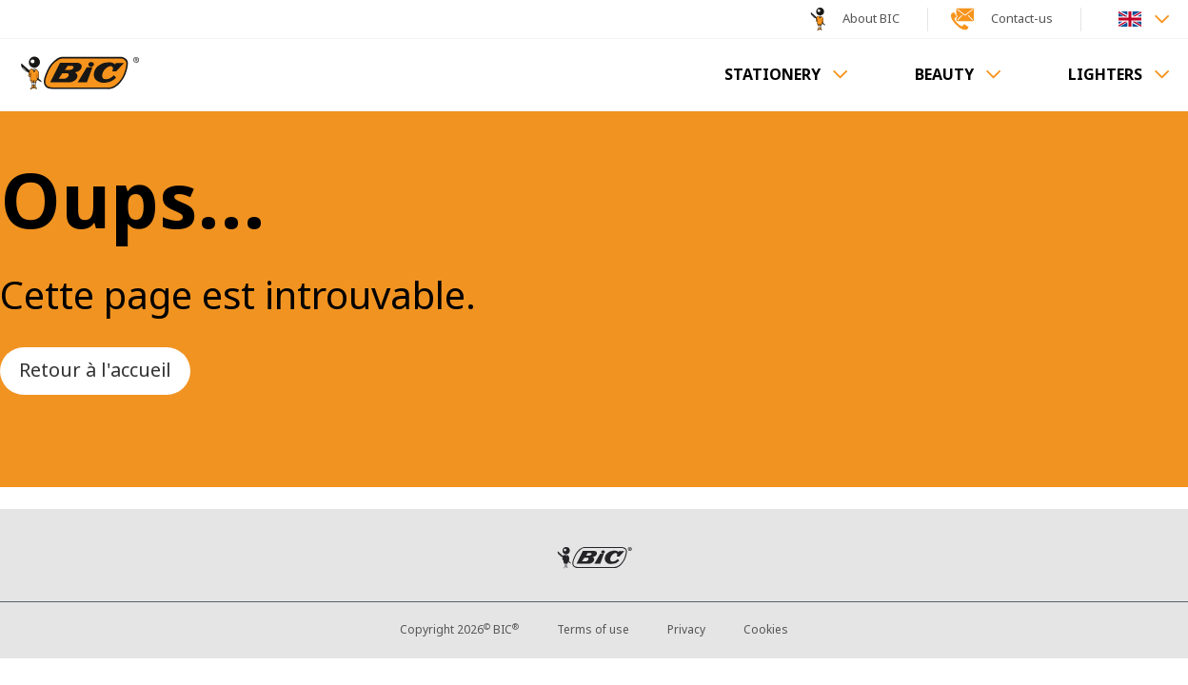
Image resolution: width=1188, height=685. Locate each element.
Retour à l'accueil (95, 370)
